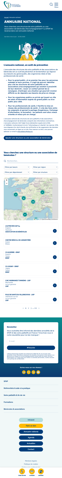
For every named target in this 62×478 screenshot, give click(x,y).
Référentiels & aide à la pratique (17, 388)
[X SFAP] (33, 373)
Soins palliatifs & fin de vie (14, 395)
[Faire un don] (22, 472)
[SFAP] (12, 9)
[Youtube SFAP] (38, 373)
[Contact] (31, 449)
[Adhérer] (41, 472)
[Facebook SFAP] (29, 373)
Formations (8, 402)
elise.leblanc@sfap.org (25, 131)
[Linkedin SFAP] (24, 373)
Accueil (6, 17)
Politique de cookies (31, 464)
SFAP (6, 381)
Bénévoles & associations (14, 409)
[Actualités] (31, 443)
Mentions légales (31, 461)
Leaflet (36, 219)
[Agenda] (31, 437)
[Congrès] (32, 472)
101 (35, 308)
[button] (42, 192)
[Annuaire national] (31, 432)
